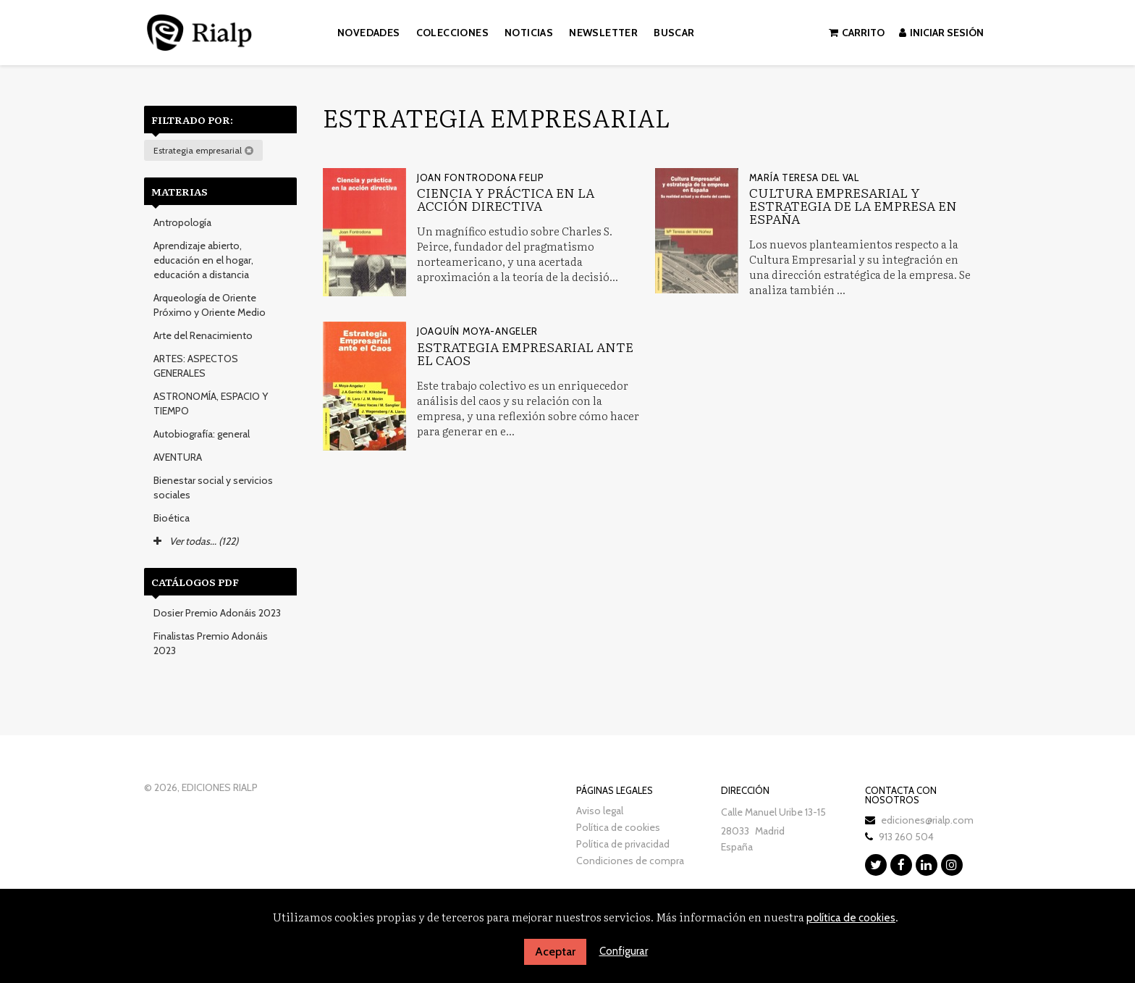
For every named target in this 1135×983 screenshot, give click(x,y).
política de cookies (850, 917)
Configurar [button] (623, 951)
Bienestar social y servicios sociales (213, 487)
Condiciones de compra (630, 860)
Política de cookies (618, 827)
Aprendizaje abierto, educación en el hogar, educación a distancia (203, 260)
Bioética (171, 517)
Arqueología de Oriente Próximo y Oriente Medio (209, 305)
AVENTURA (177, 457)
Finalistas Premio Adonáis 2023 (210, 643)
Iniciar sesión (941, 32)
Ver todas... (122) (195, 541)
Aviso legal (599, 810)
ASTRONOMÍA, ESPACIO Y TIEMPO (210, 403)
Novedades (368, 32)
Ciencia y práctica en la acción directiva (505, 199)
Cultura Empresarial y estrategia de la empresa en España (853, 205)
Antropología (182, 222)
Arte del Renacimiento (203, 335)
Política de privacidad (623, 843)
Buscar (674, 32)
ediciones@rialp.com (927, 820)
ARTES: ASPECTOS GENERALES (195, 366)
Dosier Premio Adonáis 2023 (217, 612)
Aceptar (555, 951)
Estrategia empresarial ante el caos (525, 353)
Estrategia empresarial (203, 150)
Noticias (529, 32)
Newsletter (603, 32)
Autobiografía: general (201, 433)
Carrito (857, 32)
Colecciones (452, 32)
